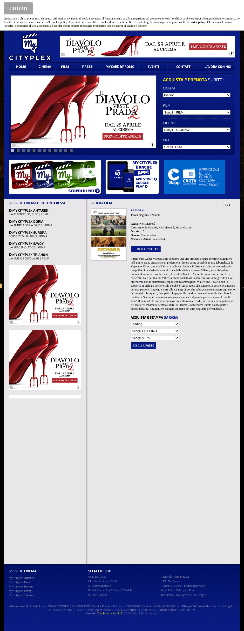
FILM (65, 66)
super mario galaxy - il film (178, 590)
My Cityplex (21, 578)
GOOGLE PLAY (142, 184)
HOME (21, 66)
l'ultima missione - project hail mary (183, 585)
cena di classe (97, 576)
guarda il (146, 249)
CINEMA (45, 66)
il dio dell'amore (171, 581)
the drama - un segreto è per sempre (183, 595)
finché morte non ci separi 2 (110, 590)
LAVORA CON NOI (217, 66)
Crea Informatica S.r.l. (110, 613)
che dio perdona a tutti (102, 581)
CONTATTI (183, 66)
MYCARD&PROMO (120, 66)
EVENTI (153, 66)
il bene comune (97, 595)
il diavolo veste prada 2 (175, 576)
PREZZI (87, 66)
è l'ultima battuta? (99, 585)
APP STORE (146, 179)
